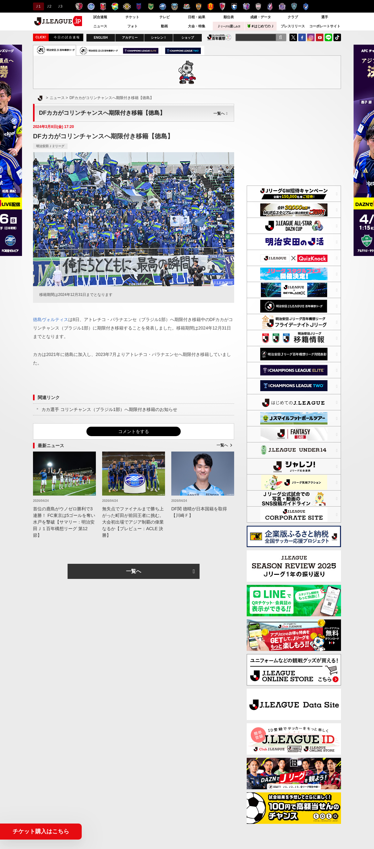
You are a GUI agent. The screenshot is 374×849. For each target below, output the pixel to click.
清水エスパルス (198, 6)
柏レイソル (127, 6)
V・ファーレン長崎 (306, 6)
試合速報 (100, 17)
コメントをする (133, 431)
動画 (164, 26)
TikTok (337, 37)
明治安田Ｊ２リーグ (50, 146)
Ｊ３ (59, 6)
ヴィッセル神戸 (258, 6)
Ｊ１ (37, 6)
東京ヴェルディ (151, 6)
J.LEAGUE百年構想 (219, 37)
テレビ (164, 17)
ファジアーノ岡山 (270, 6)
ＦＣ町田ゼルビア (163, 6)
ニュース (100, 26)
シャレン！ (159, 37)
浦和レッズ (103, 6)
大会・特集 (196, 26)
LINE (328, 37)
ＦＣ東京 (139, 6)
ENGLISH (100, 37)
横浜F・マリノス (186, 6)
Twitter (293, 37)
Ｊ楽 (228, 26)
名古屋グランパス (210, 6)
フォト (132, 26)
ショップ (187, 37)
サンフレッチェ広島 (282, 6)
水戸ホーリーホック (91, 6)
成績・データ (260, 17)
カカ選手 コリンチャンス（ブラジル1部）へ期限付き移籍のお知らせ (109, 409)
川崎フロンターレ (175, 6)
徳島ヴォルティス (50, 319)
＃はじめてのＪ (261, 26)
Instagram (311, 37)
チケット (132, 17)
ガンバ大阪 (234, 6)
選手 (324, 17)
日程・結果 (196, 17)
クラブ (293, 17)
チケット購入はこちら (41, 831)
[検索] (280, 37)
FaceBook (302, 37)
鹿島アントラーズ (79, 6)
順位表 (228, 17)
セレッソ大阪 (246, 6)
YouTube (319, 37)
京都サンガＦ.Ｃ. (222, 6)
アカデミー (130, 37)
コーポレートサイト (324, 26)
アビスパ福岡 (294, 6)
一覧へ (220, 113)
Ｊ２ (48, 6)
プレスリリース (293, 26)
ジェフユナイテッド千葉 (115, 6)
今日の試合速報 (67, 37)
